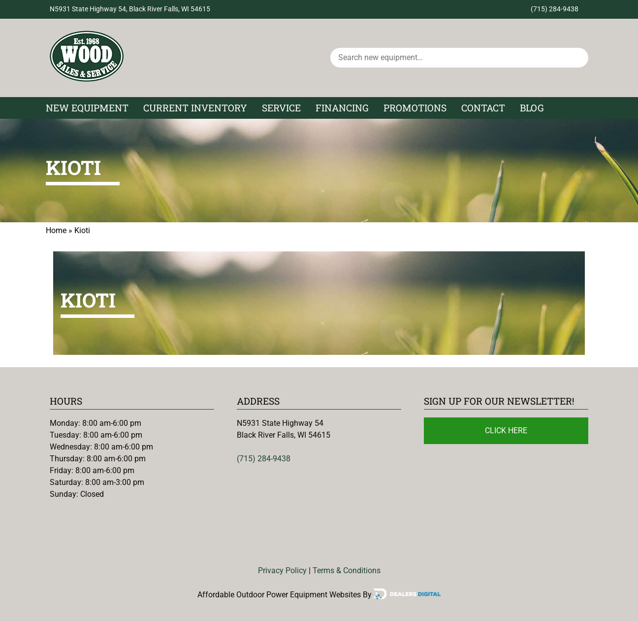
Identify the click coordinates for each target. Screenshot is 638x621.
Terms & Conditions (347, 570)
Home (56, 230)
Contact (483, 108)
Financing (342, 108)
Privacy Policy (282, 570)
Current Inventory (195, 108)
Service (281, 108)
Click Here (506, 430)
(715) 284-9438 (554, 9)
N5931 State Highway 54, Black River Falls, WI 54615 (130, 9)
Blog (532, 108)
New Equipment (87, 108)
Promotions (415, 108)
